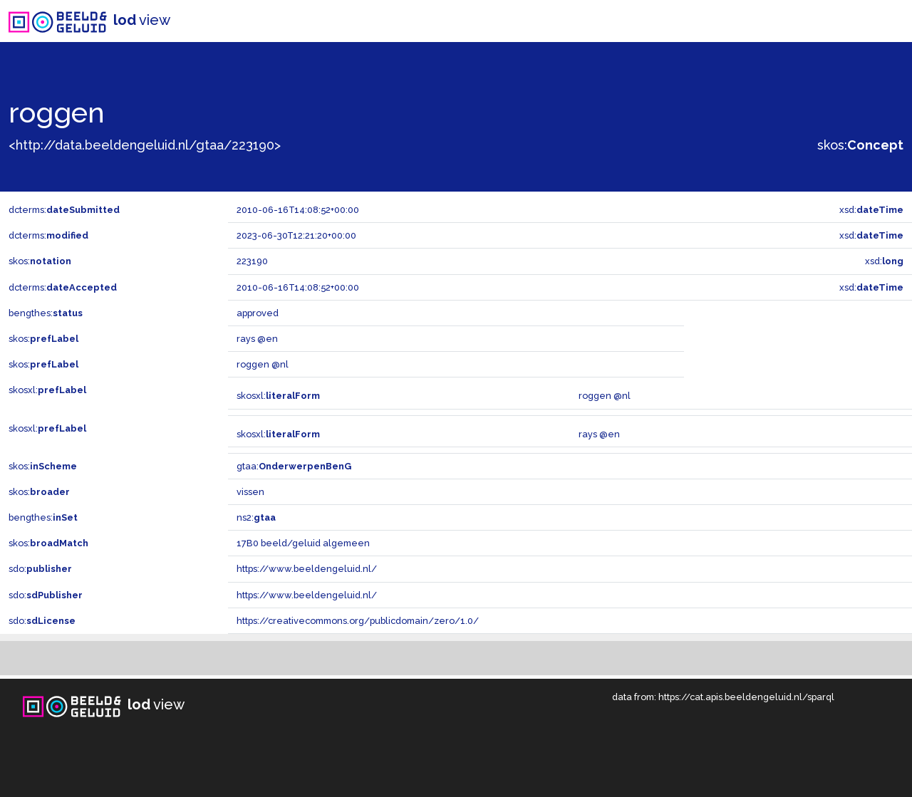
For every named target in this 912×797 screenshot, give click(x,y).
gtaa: (294, 466)
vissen (250, 491)
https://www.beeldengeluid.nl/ (307, 568)
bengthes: (46, 313)
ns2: (256, 517)
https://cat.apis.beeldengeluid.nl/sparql (746, 697)
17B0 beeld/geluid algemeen (303, 543)
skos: (860, 144)
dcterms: (64, 209)
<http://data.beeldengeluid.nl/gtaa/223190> (145, 144)
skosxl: (47, 390)
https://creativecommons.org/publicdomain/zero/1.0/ (358, 620)
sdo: (40, 568)
